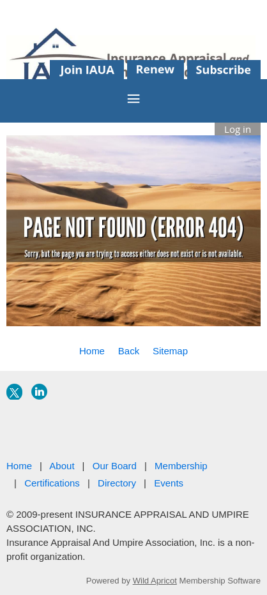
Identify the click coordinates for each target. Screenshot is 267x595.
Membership (181, 465)
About (61, 465)
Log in (237, 129)
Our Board (115, 465)
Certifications (52, 483)
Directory (117, 483)
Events (168, 483)
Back (128, 350)
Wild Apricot (155, 580)
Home (92, 350)
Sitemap (170, 350)
